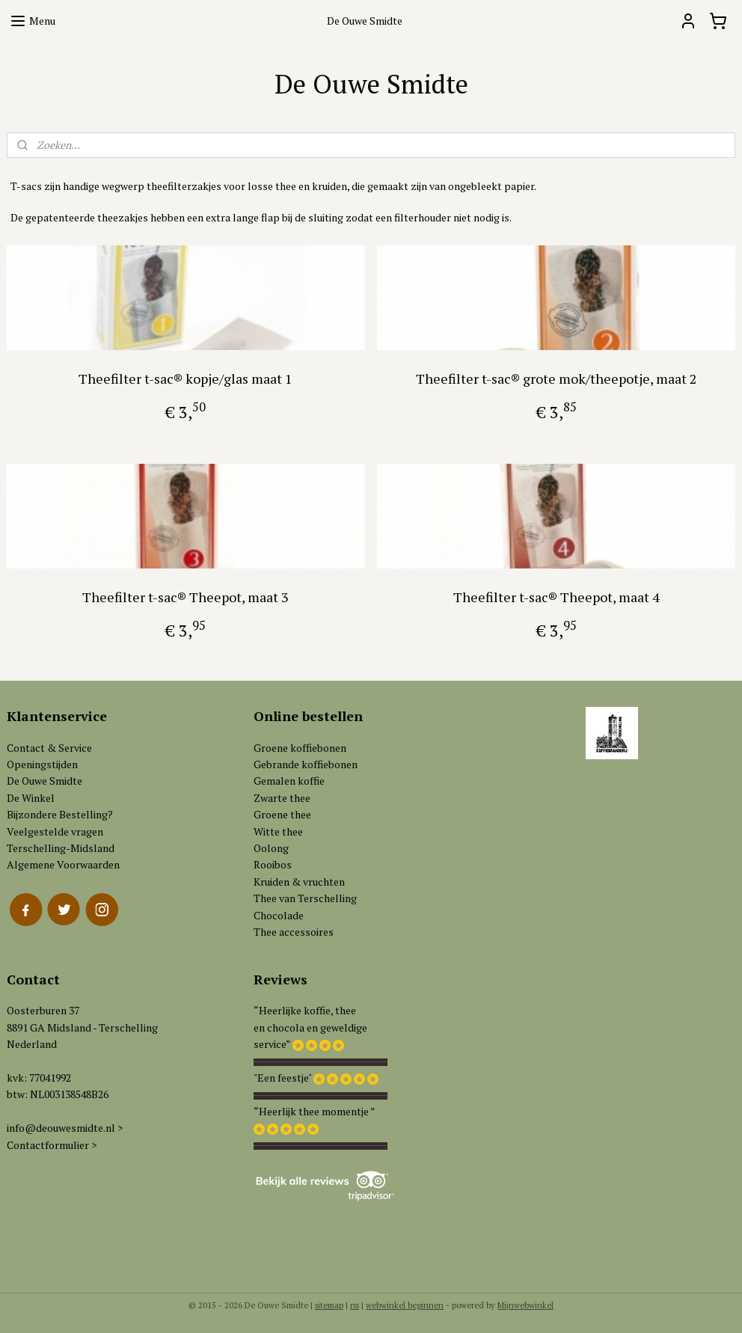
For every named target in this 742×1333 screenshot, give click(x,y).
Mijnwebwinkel (525, 1305)
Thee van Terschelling (305, 898)
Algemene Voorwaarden (63, 864)
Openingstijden (42, 764)
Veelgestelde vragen (55, 831)
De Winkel (31, 798)
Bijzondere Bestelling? (60, 814)
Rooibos (273, 864)
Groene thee (282, 814)
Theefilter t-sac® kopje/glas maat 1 (185, 378)
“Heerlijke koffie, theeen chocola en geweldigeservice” (310, 1027)
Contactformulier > (51, 1145)
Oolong (271, 848)
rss (354, 1305)
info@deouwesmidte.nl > (65, 1128)
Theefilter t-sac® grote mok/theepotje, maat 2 (556, 378)
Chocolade (279, 915)
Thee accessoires (294, 932)
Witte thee (278, 831)
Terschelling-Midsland (60, 848)
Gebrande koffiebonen (306, 764)
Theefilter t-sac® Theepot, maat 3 (185, 596)
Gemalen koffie (289, 780)
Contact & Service (49, 748)
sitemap (329, 1305)
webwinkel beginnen (405, 1305)
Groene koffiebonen (300, 748)
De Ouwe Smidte (44, 780)
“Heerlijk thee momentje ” (314, 1111)
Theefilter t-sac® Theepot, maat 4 (556, 596)
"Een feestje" (282, 1077)
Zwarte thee (282, 798)
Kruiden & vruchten (299, 881)
